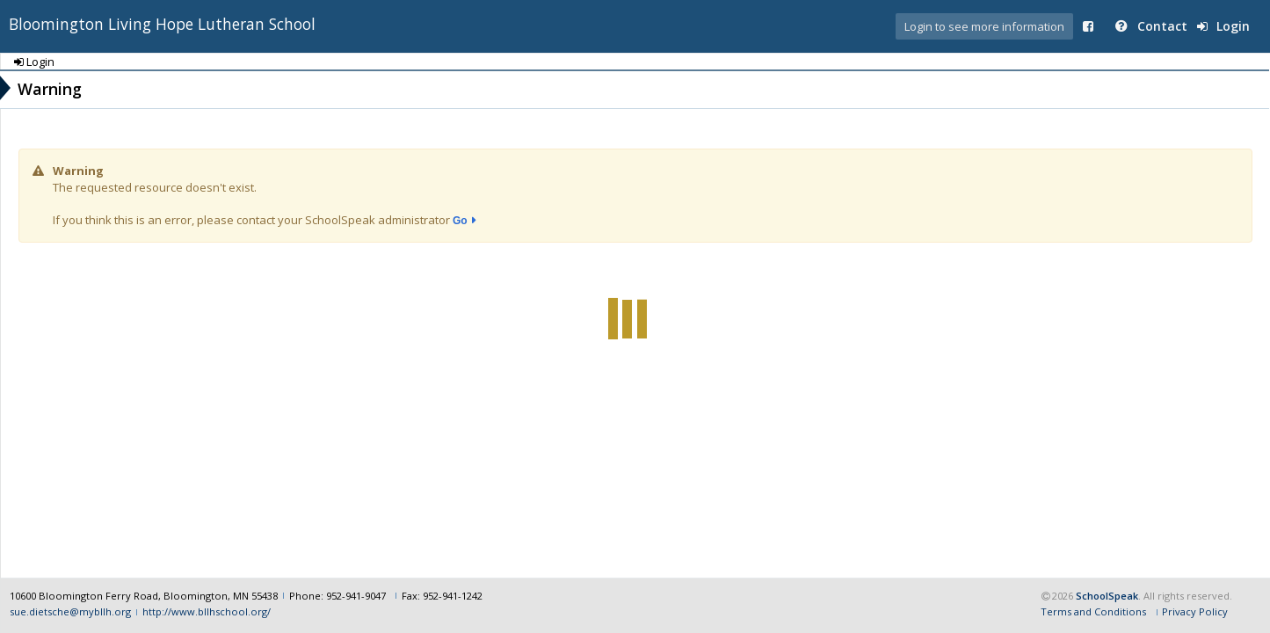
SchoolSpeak (1107, 595)
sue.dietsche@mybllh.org (70, 611)
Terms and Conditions (1093, 611)
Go (460, 221)
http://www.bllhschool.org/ (206, 611)
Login (1223, 26)
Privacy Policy (1195, 611)
